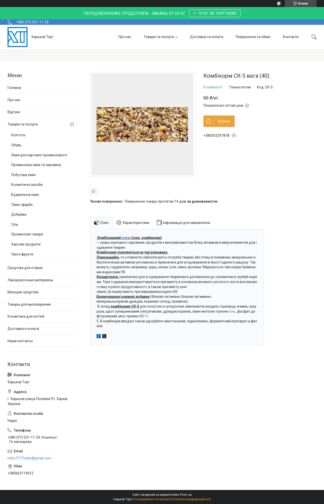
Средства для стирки (25, 268)
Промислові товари (27, 234)
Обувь (16, 145)
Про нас (124, 37)
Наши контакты (20, 341)
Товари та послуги (159, 37)
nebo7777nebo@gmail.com (29, 458)
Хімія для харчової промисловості (39, 155)
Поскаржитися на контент (152, 499)
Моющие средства (23, 292)
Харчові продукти (26, 244)
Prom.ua (186, 494)
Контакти (290, 37)
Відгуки (14, 112)
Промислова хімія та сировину (36, 165)
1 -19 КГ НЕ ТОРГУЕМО (214, 13)
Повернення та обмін (253, 37)
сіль (232, 311)
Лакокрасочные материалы (30, 280)
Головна (14, 88)
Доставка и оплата (23, 329)
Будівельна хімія (25, 195)
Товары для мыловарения (29, 304)
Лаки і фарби (22, 205)
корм (126, 238)
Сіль (14, 224)
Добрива (18, 214)
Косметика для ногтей (26, 316)
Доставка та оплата (206, 37)
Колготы (18, 135)
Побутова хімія (23, 175)
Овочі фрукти (22, 254)
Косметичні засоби (27, 185)
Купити (224, 121)
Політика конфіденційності (192, 499)
